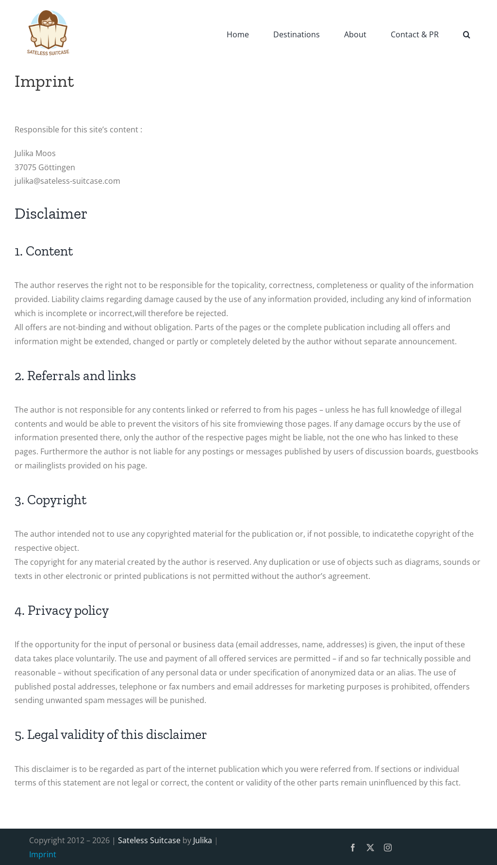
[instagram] (388, 847)
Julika (202, 840)
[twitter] (370, 847)
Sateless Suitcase (149, 840)
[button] (466, 34)
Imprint (42, 854)
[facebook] (353, 847)
